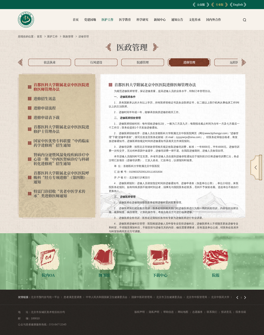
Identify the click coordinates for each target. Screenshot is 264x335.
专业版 (219, 4)
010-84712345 (57, 324)
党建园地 (90, 19)
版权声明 (139, 311)
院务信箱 (241, 311)
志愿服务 (197, 311)
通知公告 (177, 19)
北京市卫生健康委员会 (169, 297)
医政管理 (68, 36)
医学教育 (125, 19)
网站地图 (183, 311)
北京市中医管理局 (196, 297)
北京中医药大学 (220, 297)
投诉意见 (226, 311)
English (238, 4)
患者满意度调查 (73, 297)
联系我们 (212, 311)
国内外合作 (213, 19)
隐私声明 (154, 311)
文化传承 (195, 19)
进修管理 (83, 36)
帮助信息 (168, 311)
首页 (76, 19)
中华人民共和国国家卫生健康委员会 (106, 297)
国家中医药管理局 (141, 297)
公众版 (201, 4)
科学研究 (142, 19)
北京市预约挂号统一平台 (45, 297)
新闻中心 (160, 19)
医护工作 (107, 19)
